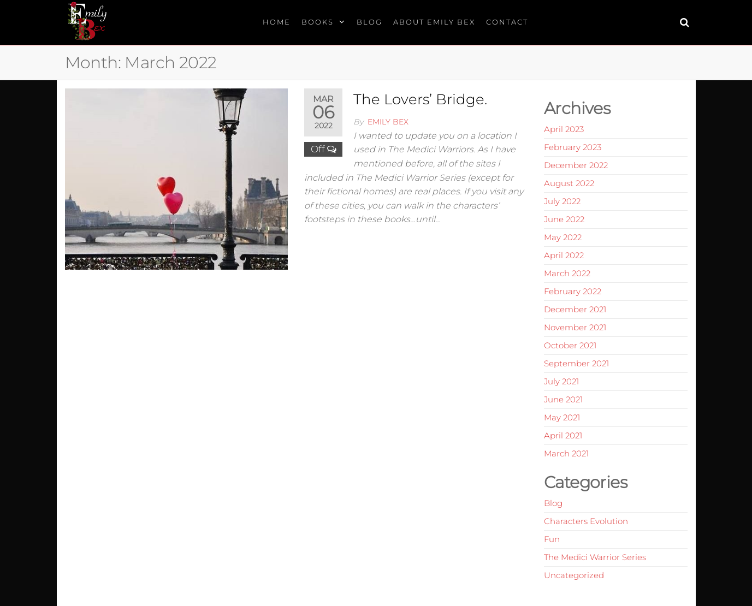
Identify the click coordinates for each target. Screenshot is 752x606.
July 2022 (562, 201)
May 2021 (562, 417)
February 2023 (572, 147)
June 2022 (564, 219)
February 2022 (572, 291)
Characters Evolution (586, 521)
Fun (552, 539)
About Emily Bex (434, 21)
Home (277, 21)
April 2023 (564, 129)
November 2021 (575, 327)
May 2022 (563, 237)
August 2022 (569, 183)
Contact (507, 21)
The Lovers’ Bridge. (420, 99)
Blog (369, 21)
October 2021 (570, 345)
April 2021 (563, 435)
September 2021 (576, 363)
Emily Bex (388, 122)
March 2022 (567, 273)
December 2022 (576, 165)
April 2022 (564, 255)
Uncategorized (574, 575)
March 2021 (566, 453)
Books (317, 21)
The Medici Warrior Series (595, 557)
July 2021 (561, 381)
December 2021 (575, 309)
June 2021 (563, 399)
